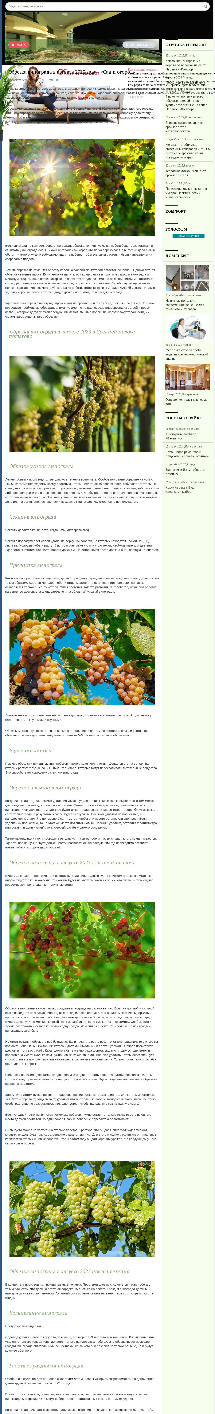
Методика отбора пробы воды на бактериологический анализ (186, 354)
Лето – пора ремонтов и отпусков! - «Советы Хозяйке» (187, 454)
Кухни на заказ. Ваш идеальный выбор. (179, 489)
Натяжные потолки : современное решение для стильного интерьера (184, 304)
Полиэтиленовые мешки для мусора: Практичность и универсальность (186, 192)
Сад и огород (56, 55)
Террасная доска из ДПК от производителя (185, 173)
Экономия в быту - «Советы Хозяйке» (185, 471)
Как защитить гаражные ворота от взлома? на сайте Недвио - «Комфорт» (186, 65)
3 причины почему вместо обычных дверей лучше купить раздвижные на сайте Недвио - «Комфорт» (186, 102)
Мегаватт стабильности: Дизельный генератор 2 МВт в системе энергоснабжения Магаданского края (187, 150)
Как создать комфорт (18, 55)
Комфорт (39, 55)
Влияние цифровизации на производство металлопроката (184, 126)
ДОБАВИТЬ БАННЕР (188, 236)
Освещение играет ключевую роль (186, 401)
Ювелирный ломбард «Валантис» (180, 436)
